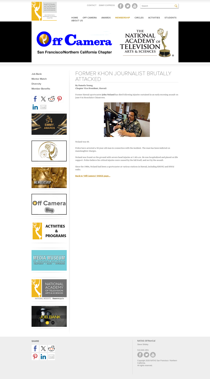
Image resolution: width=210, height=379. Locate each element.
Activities (154, 17)
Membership (122, 17)
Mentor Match (39, 78)
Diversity (36, 83)
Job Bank (37, 74)
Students (170, 17)
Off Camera (90, 17)
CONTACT (91, 5)
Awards (106, 17)
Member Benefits (41, 88)
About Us (77, 20)
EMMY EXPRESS (107, 5)
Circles (139, 17)
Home (74, 17)
